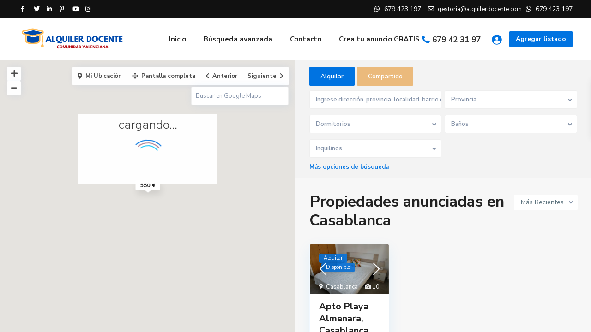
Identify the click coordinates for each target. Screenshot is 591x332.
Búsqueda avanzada (238, 39)
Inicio (177, 39)
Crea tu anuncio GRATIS (379, 39)
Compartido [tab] (385, 76)
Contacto (305, 39)
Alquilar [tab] (332, 76)
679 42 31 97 (456, 40)
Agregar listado (541, 39)
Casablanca (342, 288)
